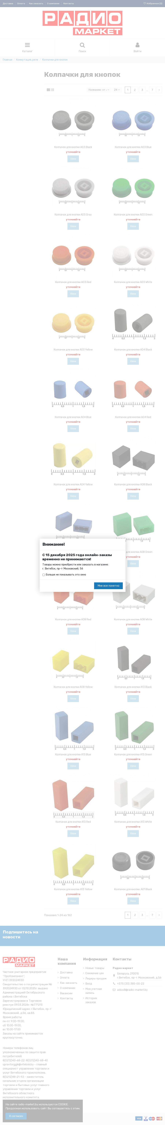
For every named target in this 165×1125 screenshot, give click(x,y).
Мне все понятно (108, 586)
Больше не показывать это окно (67, 575)
